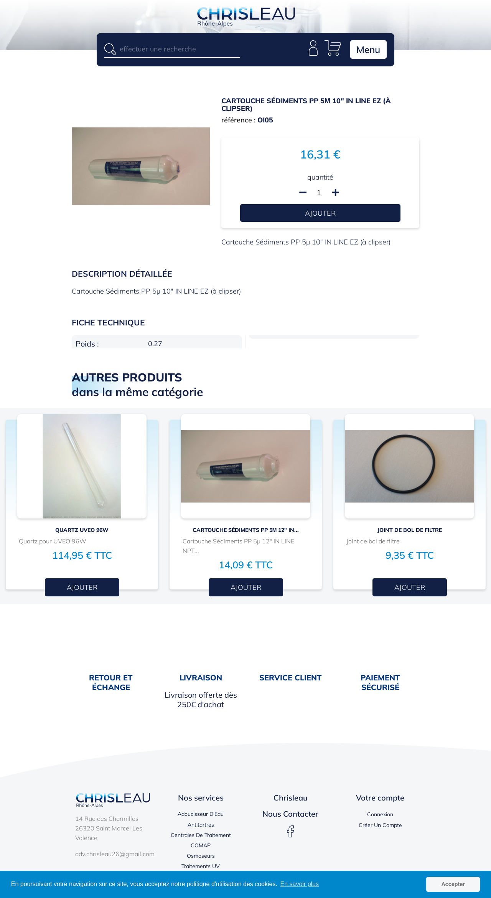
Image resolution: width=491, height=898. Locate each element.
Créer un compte (380, 825)
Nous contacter (290, 814)
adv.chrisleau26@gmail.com (115, 854)
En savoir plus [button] (299, 884)
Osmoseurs (201, 856)
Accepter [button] (453, 884)
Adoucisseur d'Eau (201, 814)
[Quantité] (319, 193)
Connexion (380, 815)
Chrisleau (291, 798)
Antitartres (201, 825)
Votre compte (380, 798)
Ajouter (320, 213)
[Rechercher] (172, 49)
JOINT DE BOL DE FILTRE (409, 530)
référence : (238, 120)
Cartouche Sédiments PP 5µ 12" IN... (246, 530)
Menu (367, 50)
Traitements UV (200, 866)
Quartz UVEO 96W (82, 530)
